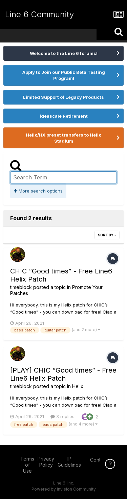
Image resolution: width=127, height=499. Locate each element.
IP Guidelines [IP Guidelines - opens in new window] (69, 462)
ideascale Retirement (64, 116)
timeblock (21, 287)
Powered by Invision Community (63, 489)
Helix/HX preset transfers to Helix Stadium (63, 138)
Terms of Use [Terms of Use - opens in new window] (27, 465)
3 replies (62, 416)
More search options (38, 191)
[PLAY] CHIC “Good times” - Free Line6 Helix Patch (63, 374)
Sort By (107, 235)
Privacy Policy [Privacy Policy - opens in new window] (46, 462)
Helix (77, 386)
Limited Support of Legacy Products (63, 97)
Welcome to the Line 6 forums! (64, 53)
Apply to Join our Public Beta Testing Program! (63, 75)
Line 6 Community (39, 14)
